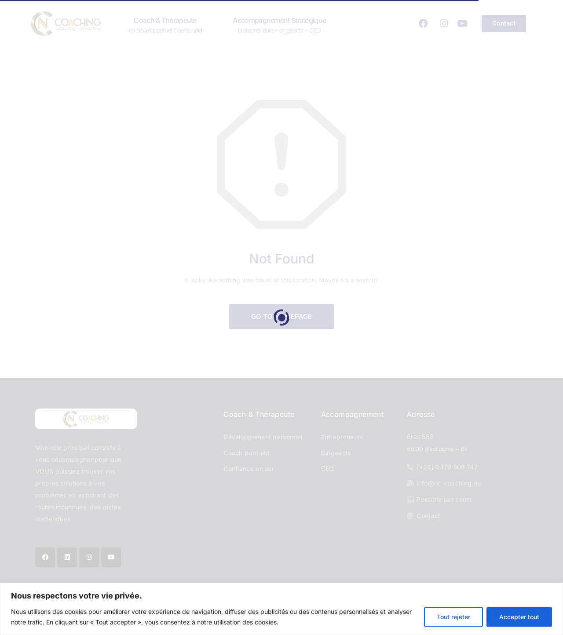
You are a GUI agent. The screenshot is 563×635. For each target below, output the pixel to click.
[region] (281, 609)
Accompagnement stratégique (279, 24)
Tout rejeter (453, 616)
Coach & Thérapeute (165, 24)
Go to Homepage (281, 316)
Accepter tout (519, 616)
